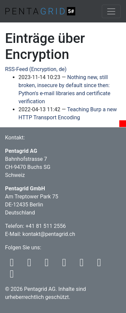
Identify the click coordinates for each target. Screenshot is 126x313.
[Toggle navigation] (111, 11)
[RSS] (14, 264)
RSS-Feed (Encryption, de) (36, 69)
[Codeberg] (66, 264)
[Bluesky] (48, 264)
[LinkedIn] (100, 264)
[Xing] (13, 275)
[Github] (83, 264)
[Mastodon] (31, 264)
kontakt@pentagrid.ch (49, 234)
